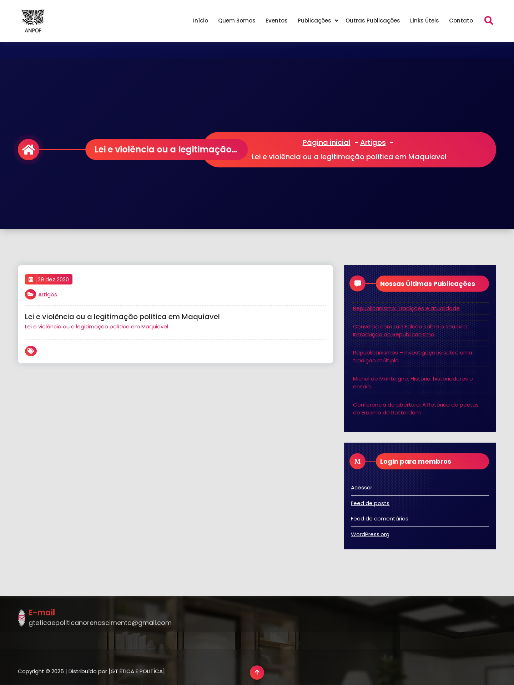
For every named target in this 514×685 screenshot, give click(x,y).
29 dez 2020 (49, 279)
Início (200, 20)
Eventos (277, 20)
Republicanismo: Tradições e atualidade (406, 308)
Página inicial (327, 142)
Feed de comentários (379, 518)
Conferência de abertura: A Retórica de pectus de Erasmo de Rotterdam (416, 409)
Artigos (373, 142)
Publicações (314, 20)
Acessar (361, 487)
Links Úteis (424, 20)
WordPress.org (370, 534)
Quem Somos (237, 20)
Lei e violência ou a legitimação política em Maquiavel (96, 326)
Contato (461, 20)
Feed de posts (370, 503)
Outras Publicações (373, 20)
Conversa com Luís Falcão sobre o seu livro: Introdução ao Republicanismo (410, 330)
